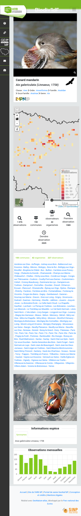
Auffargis (35, 264)
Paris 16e (33, 333)
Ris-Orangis (57, 336)
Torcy (17, 354)
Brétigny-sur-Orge (66, 267)
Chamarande (46, 273)
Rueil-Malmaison (26, 339)
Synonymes (21, 434)
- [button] (17, 123)
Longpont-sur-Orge (58, 312)
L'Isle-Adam (30, 312)
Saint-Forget (62, 342)
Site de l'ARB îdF (35, 492)
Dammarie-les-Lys (48, 282)
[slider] (51, 200)
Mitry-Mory (41, 318)
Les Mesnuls (20, 309)
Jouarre (62, 300)
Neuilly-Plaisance (39, 327)
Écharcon (66, 285)
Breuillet (17, 270)
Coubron (33, 279)
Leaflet (60, 207)
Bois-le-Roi (52, 267)
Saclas (39, 339)
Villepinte (70, 363)
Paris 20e (63, 333)
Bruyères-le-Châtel (31, 270)
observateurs (55, 258)
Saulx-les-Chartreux (51, 351)
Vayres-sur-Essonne (32, 357)
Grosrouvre (67, 297)
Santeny (37, 351)
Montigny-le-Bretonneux (24, 321)
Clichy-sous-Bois (41, 276)
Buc (42, 270)
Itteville (45, 300)
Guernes (26, 300)
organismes (38, 258)
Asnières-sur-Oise (22, 264)
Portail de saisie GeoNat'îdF (56, 492)
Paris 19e (53, 333)
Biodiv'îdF (47, 10)
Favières (27, 291)
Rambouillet (45, 336)
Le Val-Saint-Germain (60, 309)
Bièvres (33, 267)
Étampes (71, 288)
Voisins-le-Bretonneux (37, 366)
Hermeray (36, 300)
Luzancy (72, 312)
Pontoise (34, 336)
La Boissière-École (29, 303)
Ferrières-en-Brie (39, 291)
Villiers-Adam (20, 366)
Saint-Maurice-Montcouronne (59, 348)
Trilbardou (54, 354)
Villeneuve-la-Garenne (24, 363)
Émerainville (37, 288)
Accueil (23, 492)
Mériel (62, 315)
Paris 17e (43, 333)
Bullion (49, 270)
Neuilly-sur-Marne (56, 327)
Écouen (17, 288)
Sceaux (64, 351)
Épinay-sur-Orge (52, 288)
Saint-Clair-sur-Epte (59, 339)
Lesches (71, 306)
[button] (17, 120)
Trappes (25, 354)
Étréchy (18, 291)
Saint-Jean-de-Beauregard (42, 345)
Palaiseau (64, 330)
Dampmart (28, 285)
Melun (45, 315)
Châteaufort (19, 276)
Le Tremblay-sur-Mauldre (38, 309)
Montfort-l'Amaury (65, 318)
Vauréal (18, 357)
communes (22, 258)
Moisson (52, 318)
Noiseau (27, 330)
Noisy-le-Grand (46, 330)
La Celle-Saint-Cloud (48, 303)
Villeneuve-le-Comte (44, 363)
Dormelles (38, 285)
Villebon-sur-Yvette (57, 360)
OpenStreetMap (72, 207)
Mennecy (54, 315)
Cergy (16, 273)
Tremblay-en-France (39, 354)
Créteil (17, 282)
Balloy (26, 267)
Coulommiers (68, 279)
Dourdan (48, 285)
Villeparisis (59, 363)
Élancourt (26, 288)
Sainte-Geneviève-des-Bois (43, 342)
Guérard (17, 300)
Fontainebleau (55, 291)
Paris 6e (72, 333)
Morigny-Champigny (52, 324)
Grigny (58, 297)
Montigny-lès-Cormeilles (47, 321)
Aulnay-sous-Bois (49, 264)
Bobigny (42, 267)
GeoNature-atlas (40, 500)
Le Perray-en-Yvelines (42, 306)
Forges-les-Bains (30, 294)
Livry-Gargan (42, 312)
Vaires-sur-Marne (67, 354)
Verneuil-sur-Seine (51, 357)
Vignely (26, 360)
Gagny (42, 294)
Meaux (38, 315)
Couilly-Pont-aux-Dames (49, 279)
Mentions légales (54, 495)
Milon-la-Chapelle (27, 318)
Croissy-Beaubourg (29, 282)
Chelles (29, 276)
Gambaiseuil (52, 294)
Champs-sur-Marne (61, 273)
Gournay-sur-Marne (22, 297)
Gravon (36, 297)
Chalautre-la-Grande (30, 273)
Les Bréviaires (59, 306)
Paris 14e (23, 333)
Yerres (51, 366)
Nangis (27, 327)
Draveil (57, 285)
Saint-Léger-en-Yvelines (34, 348)
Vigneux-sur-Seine (39, 360)
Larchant (27, 306)
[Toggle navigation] (74, 9)
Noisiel (35, 330)
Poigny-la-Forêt (22, 336)
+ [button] (17, 115)
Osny (56, 330)
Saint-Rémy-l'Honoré (23, 351)
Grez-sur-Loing (47, 297)
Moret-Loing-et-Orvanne (31, 324)
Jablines (53, 300)
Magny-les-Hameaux (24, 315)
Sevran (72, 351)
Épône (63, 288)
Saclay (46, 339)
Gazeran (63, 294)
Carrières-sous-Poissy (63, 270)
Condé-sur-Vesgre (59, 276)
